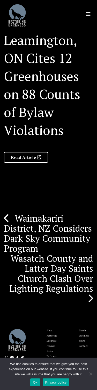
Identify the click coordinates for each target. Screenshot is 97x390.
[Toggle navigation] (88, 14)
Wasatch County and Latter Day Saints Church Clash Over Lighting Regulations (51, 273)
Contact (83, 346)
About (50, 330)
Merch (82, 330)
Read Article (26, 157)
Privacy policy (56, 382)
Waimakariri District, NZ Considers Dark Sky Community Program (48, 233)
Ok (35, 382)
